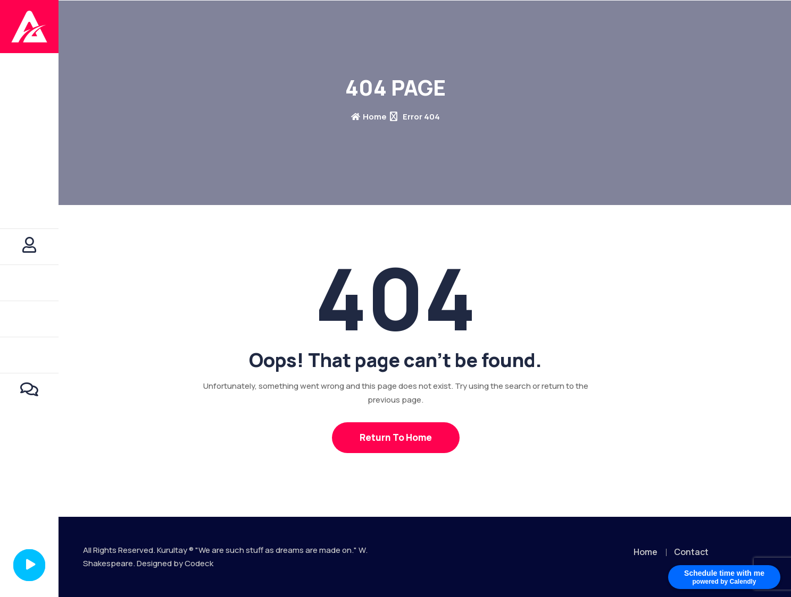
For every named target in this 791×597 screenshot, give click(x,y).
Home (369, 116)
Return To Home (396, 437)
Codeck (199, 563)
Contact (691, 552)
